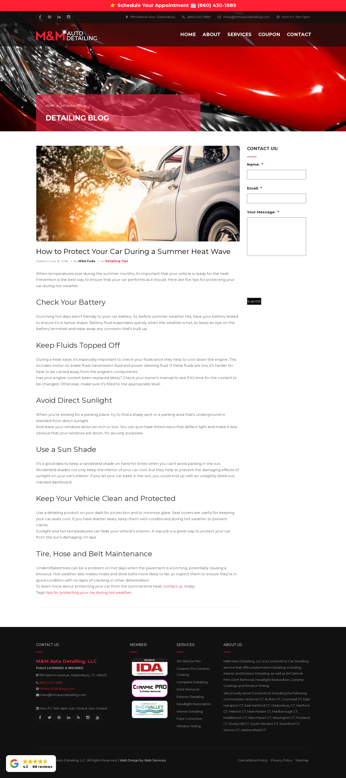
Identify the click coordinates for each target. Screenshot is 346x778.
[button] (31, 763)
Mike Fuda (86, 261)
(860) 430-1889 (50, 682)
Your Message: (263, 212)
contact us (172, 586)
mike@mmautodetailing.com (246, 17)
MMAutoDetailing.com (57, 688)
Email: (254, 188)
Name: (255, 164)
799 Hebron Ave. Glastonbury (152, 17)
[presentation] (283, 278)
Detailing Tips (116, 261)
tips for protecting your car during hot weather (88, 592)
